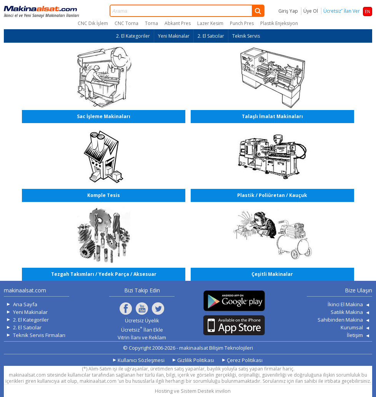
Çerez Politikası (245, 360)
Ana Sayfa (25, 304)
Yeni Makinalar (174, 36)
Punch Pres (242, 23)
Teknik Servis (246, 36)
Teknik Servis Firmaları (39, 335)
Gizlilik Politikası (195, 360)
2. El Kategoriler (133, 36)
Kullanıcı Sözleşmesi (141, 360)
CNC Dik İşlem (93, 23)
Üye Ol (310, 11)
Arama (187, 11)
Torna (151, 23)
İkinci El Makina (345, 304)
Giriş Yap (288, 11)
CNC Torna (126, 23)
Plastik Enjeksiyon (279, 23)
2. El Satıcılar (211, 36)
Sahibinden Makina (340, 319)
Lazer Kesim (210, 23)
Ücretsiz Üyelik (142, 320)
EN (367, 11)
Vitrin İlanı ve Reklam (142, 337)
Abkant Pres (178, 23)
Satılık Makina (347, 312)
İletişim (355, 335)
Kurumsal (352, 327)
